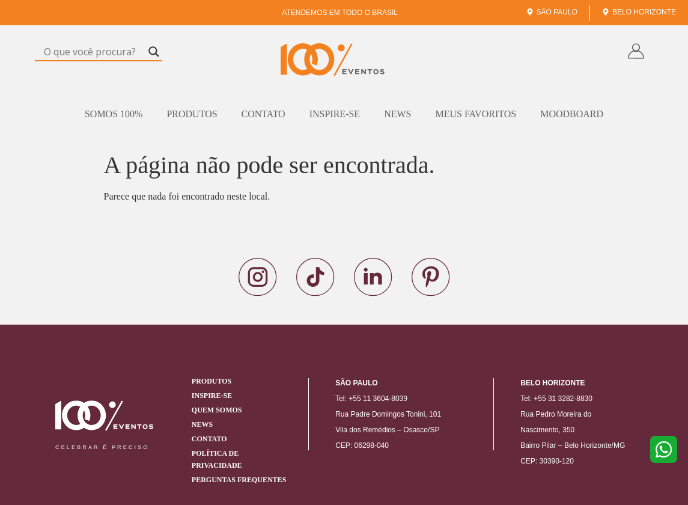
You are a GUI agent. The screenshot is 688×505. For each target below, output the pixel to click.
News (397, 114)
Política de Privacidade (217, 459)
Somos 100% (113, 114)
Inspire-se (334, 114)
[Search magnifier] (153, 51)
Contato (263, 114)
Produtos (191, 114)
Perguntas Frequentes (239, 480)
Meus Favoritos (475, 114)
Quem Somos (217, 410)
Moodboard (571, 114)
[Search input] (93, 51)
